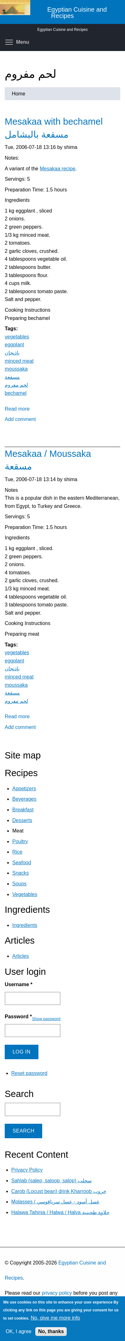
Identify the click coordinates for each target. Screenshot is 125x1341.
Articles (20, 956)
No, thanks (51, 1331)
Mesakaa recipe (57, 168)
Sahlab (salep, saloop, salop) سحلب (51, 1180)
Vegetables (24, 894)
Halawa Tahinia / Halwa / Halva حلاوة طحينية (60, 1212)
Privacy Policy (27, 1170)
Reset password (29, 1073)
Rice (17, 852)
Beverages (24, 799)
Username (18, 984)
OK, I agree (18, 1331)
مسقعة (12, 377)
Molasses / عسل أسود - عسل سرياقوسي (55, 1201)
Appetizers (24, 788)
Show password (46, 1018)
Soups (19, 883)
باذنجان (12, 352)
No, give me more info (55, 1318)
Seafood (21, 862)
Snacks (20, 873)
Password (18, 1016)
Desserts (22, 820)
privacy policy (57, 1293)
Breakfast (23, 809)
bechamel (15, 393)
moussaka (16, 369)
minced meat (19, 361)
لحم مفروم (16, 385)
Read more (17, 409)
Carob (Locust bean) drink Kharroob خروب (58, 1191)
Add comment (20, 419)
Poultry (20, 841)
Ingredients (24, 925)
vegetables (17, 336)
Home (18, 93)
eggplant (14, 344)
